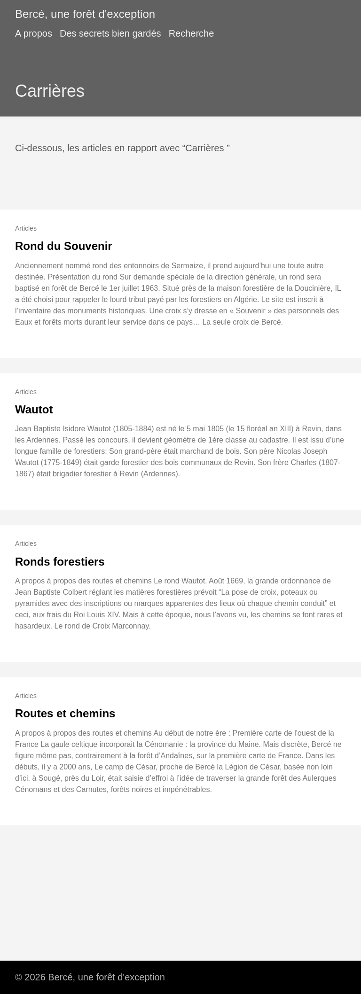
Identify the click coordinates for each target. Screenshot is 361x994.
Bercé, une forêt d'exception (85, 14)
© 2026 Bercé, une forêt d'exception (90, 977)
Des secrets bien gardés (110, 33)
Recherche (191, 33)
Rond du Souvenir (63, 246)
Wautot (34, 409)
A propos (33, 33)
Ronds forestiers (60, 561)
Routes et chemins (65, 713)
